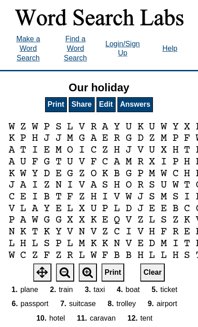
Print (56, 104)
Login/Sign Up (123, 48)
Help (170, 48)
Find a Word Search (75, 48)
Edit (106, 104)
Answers (135, 104)
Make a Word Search (28, 48)
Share (81, 104)
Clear (152, 272)
